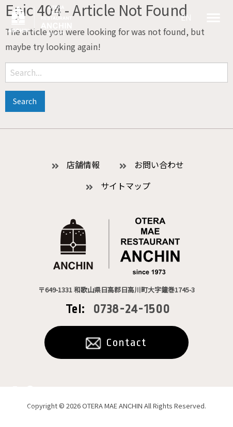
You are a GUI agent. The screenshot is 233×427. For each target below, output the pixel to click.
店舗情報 (83, 164)
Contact (126, 342)
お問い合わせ (159, 164)
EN (186, 17)
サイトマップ (125, 185)
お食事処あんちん (40, 20)
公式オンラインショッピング (23, 401)
